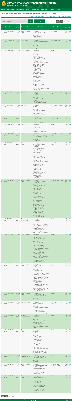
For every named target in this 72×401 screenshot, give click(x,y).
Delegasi (58, 9)
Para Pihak (41, 26)
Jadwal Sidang (44, 9)
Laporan (52, 9)
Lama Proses (66, 27)
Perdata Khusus (20, 9)
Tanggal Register (18, 27)
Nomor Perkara (9, 26)
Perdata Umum (10, 9)
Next (68, 21)
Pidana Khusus (35, 9)
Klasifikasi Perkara (26, 26)
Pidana (27, 9)
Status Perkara (57, 26)
